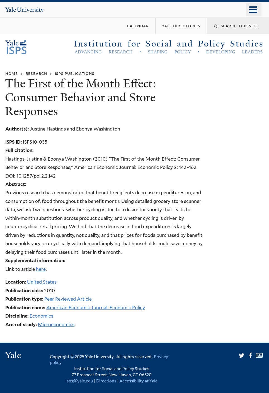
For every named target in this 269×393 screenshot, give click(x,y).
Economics (41, 316)
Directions (106, 381)
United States (42, 282)
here (41, 269)
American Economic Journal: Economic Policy (95, 307)
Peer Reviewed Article (68, 299)
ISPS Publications (74, 73)
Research (36, 73)
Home (11, 73)
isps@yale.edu (79, 381)
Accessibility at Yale (138, 381)
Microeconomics (56, 324)
